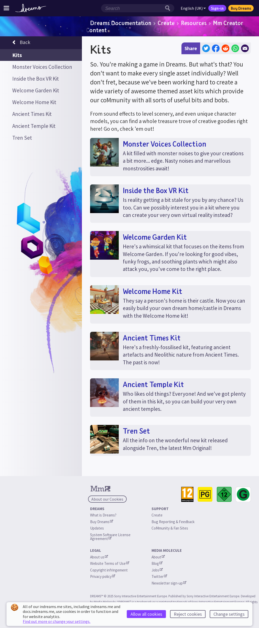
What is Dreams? (103, 515)
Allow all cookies (146, 614)
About (158, 557)
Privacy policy (102, 576)
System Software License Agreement (110, 536)
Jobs (157, 570)
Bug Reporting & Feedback (173, 521)
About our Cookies (107, 499)
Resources (194, 23)
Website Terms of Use (109, 563)
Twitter (159, 576)
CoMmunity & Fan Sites (170, 528)
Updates (97, 528)
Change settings (229, 614)
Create (166, 23)
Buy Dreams (241, 8)
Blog (157, 563)
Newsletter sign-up (169, 583)
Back (21, 43)
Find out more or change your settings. (56, 621)
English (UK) (193, 8)
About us (99, 557)
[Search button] (169, 8)
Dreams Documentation (120, 23)
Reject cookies (188, 614)
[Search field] (132, 8)
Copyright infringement (109, 570)
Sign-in (217, 8)
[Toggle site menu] (6, 8)
